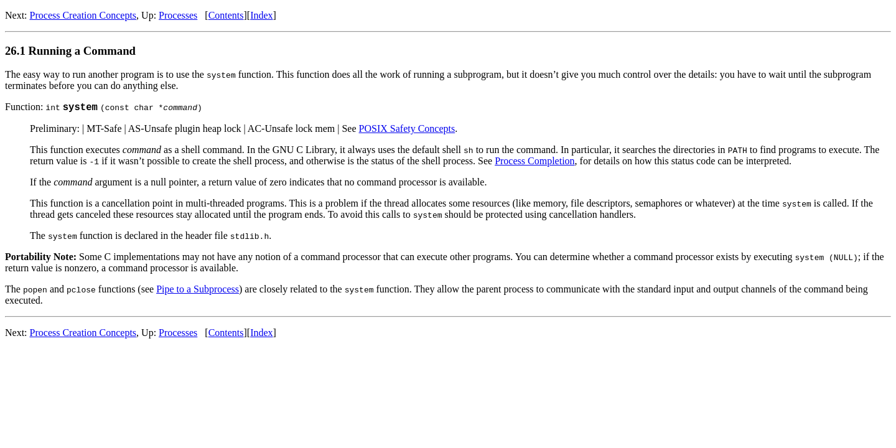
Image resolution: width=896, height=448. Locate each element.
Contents (226, 15)
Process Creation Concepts (83, 15)
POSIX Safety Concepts (407, 130)
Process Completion (534, 162)
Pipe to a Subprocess (197, 291)
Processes (178, 15)
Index (261, 15)
